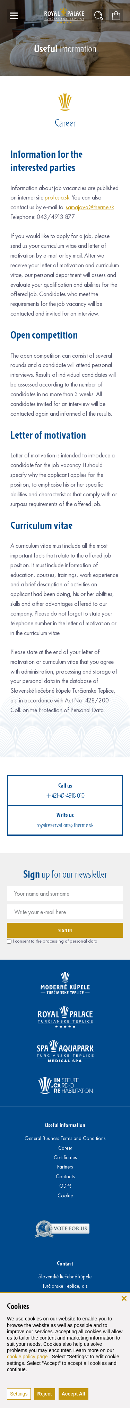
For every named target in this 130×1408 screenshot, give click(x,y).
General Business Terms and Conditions (65, 1138)
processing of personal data (70, 941)
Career (65, 1148)
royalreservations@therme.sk (65, 825)
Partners (65, 1167)
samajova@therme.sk (90, 207)
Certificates (65, 1157)
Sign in (65, 930)
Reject (44, 1394)
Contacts (65, 1176)
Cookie (65, 1196)
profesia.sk (57, 197)
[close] (124, 1298)
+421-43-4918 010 (65, 795)
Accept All (73, 1394)
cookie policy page (28, 1356)
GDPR (65, 1186)
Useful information (65, 1125)
